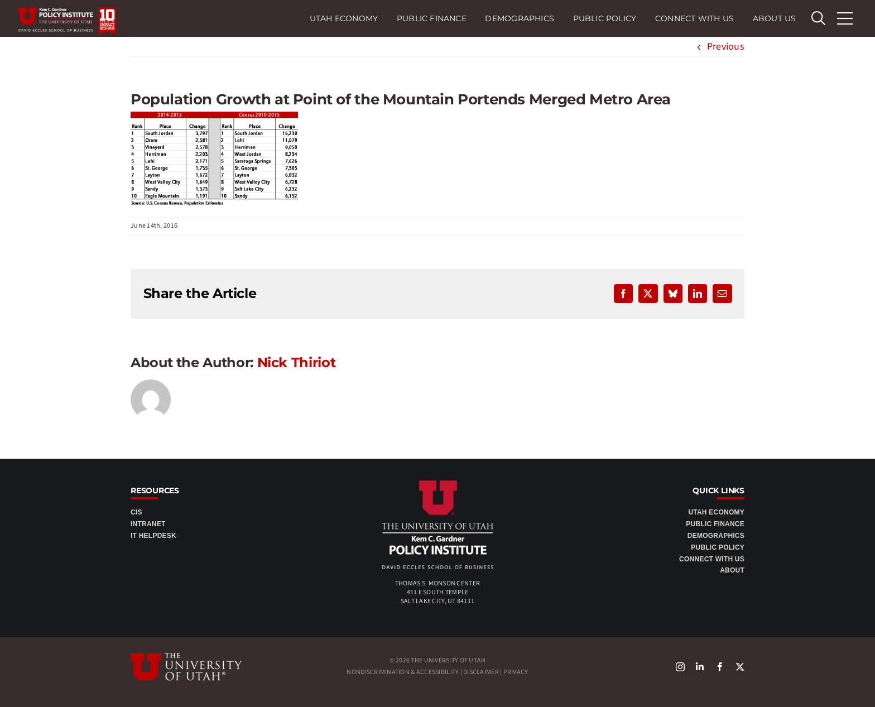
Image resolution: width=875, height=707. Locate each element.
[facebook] (719, 666)
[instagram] (680, 666)
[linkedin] (700, 666)
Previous (725, 47)
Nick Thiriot (296, 362)
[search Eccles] (818, 18)
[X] (739, 666)
